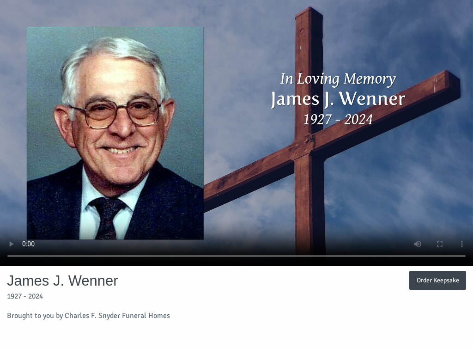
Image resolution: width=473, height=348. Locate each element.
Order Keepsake (438, 280)
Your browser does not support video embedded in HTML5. (236, 133)
